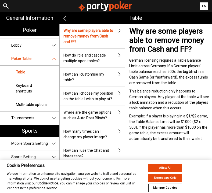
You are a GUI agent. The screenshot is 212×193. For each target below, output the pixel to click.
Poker (30, 30)
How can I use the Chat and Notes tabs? (94, 153)
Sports (30, 131)
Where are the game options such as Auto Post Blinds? (94, 115)
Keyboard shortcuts (24, 88)
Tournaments (35, 118)
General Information (29, 18)
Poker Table (35, 58)
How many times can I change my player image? (94, 134)
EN (204, 6)
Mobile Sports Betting (35, 143)
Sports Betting (35, 157)
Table (20, 72)
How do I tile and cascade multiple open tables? (94, 58)
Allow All (165, 171)
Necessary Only (165, 181)
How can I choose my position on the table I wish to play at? (94, 96)
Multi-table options (32, 104)
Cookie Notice (47, 187)
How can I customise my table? (94, 77)
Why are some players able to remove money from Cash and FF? (94, 36)
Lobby (35, 45)
